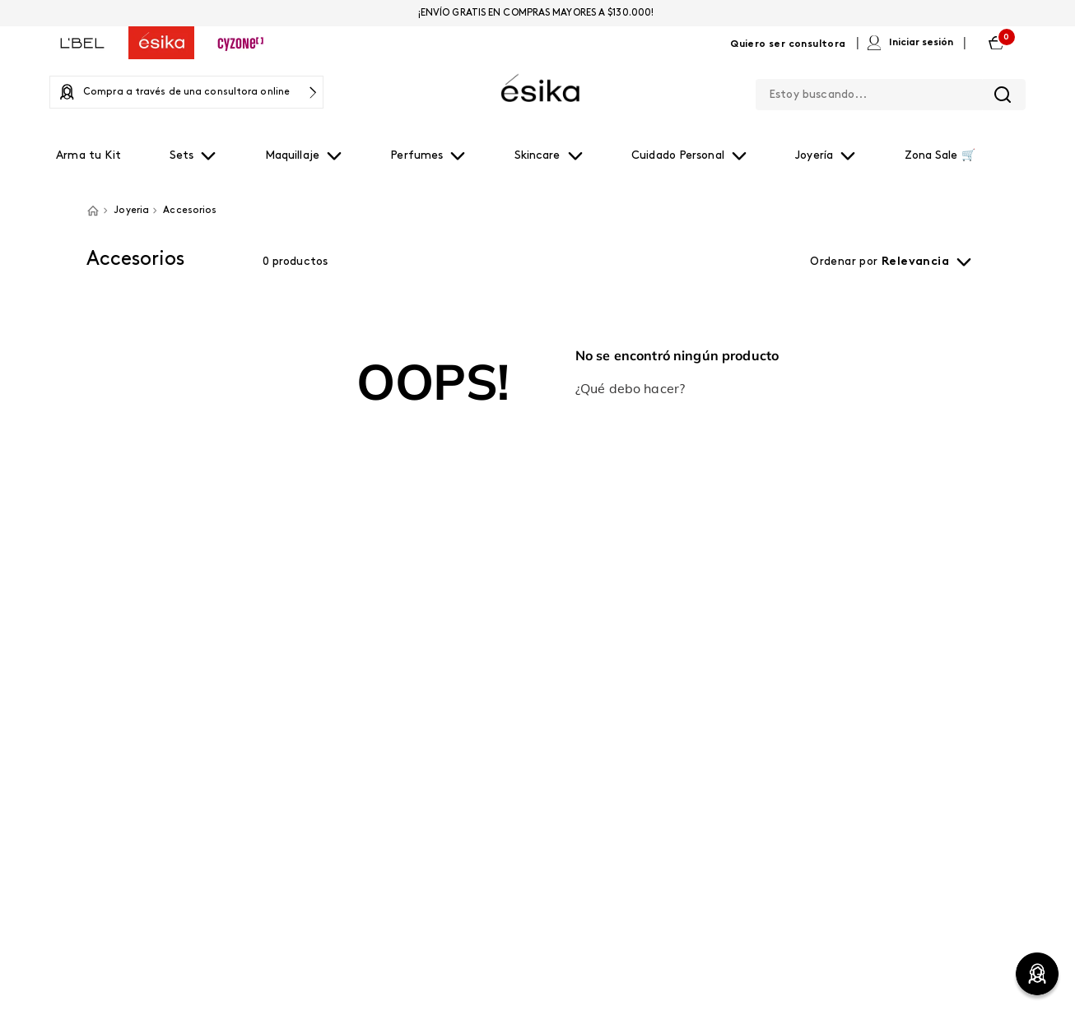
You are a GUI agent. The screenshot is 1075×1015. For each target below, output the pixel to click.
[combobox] (891, 91)
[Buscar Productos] (1002, 94)
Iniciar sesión (921, 43)
